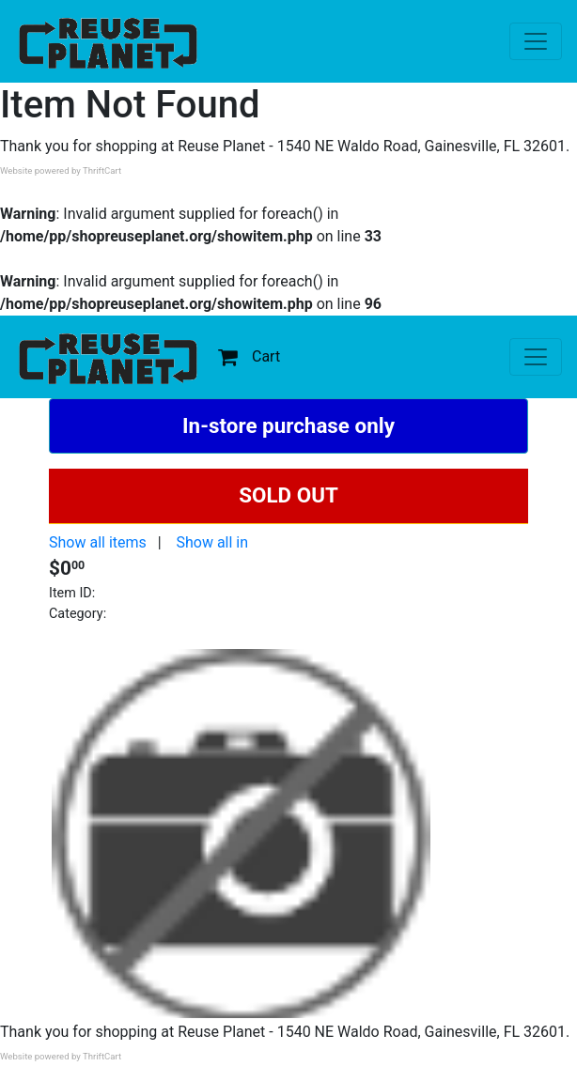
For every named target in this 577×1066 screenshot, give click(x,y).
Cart (249, 356)
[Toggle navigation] (535, 41)
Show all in (212, 542)
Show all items (98, 542)
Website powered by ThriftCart (60, 170)
